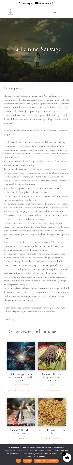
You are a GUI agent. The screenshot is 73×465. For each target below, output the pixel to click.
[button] (19, 391)
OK (18, 461)
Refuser (27, 461)
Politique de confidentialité (46, 461)
